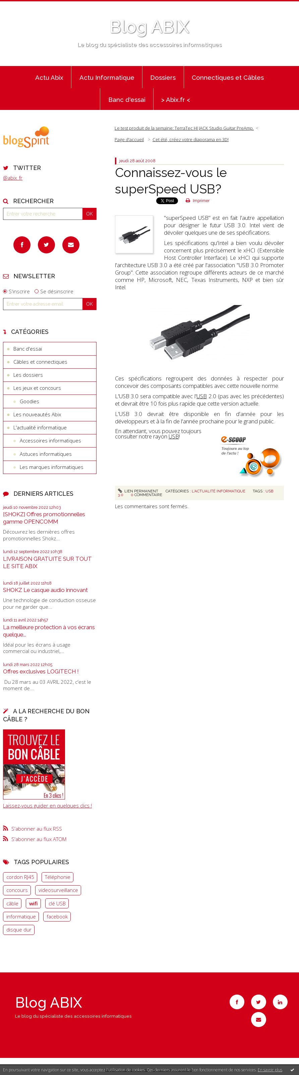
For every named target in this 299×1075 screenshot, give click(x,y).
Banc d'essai (126, 99)
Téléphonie (57, 877)
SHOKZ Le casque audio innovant (45, 590)
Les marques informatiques (51, 467)
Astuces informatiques (46, 454)
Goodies (29, 401)
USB (201, 396)
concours (17, 890)
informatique (21, 916)
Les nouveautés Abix (37, 414)
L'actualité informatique (40, 427)
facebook (57, 916)
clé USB (57, 903)
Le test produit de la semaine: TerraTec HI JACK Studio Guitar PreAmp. (184, 128)
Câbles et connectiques (40, 361)
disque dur (19, 929)
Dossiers (163, 77)
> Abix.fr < (175, 99)
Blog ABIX (149, 27)
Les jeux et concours (37, 387)
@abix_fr (12, 177)
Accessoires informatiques (50, 440)
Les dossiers (28, 374)
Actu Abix (49, 77)
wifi (33, 903)
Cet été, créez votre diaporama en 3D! (191, 139)
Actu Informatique (106, 77)
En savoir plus (270, 1070)
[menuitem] (49, 77)
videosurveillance (58, 890)
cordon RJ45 (20, 877)
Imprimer (197, 200)
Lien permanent (138, 491)
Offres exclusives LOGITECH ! (41, 671)
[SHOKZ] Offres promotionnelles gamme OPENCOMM (44, 518)
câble (12, 903)
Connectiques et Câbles (228, 77)
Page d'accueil (129, 139)
